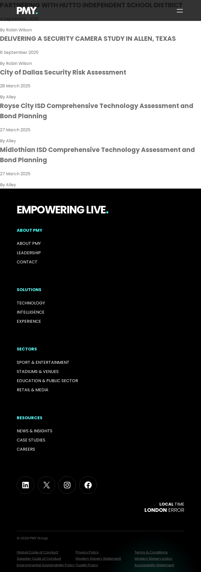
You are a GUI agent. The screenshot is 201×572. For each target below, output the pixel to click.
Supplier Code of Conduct (39, 558)
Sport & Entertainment (43, 362)
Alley (11, 97)
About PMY (29, 243)
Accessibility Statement (154, 565)
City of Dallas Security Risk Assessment (63, 72)
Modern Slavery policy (153, 558)
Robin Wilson (19, 30)
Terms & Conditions (151, 552)
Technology (31, 303)
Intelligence (30, 312)
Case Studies (31, 440)
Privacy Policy (87, 552)
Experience (29, 321)
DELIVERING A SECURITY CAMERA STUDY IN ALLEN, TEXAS (88, 38)
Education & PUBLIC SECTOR (47, 381)
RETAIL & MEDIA (32, 390)
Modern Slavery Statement (98, 558)
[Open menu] (179, 10)
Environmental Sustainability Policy (46, 565)
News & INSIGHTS (34, 431)
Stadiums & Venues (38, 372)
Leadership (29, 253)
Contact (27, 262)
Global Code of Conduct (37, 552)
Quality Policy (87, 565)
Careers (26, 449)
